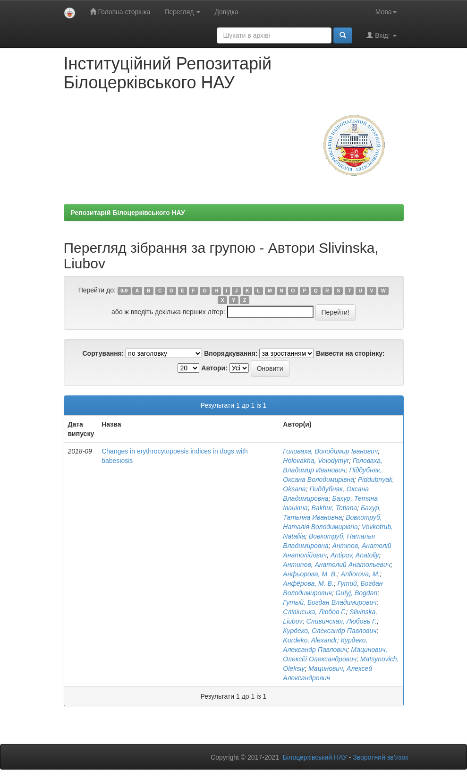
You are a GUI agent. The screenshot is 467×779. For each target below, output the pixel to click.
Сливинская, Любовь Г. (341, 621)
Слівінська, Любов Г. (314, 612)
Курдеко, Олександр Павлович (329, 630)
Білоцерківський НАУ (315, 757)
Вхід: (381, 35)
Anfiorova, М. (360, 574)
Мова (386, 12)
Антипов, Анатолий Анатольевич (337, 564)
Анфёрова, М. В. (308, 583)
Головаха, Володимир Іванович (330, 451)
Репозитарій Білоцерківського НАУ (128, 212)
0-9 (123, 290)
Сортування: (103, 353)
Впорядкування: (230, 353)
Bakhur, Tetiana (334, 508)
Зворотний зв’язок (380, 757)
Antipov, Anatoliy (355, 555)
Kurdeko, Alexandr (310, 640)
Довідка (226, 12)
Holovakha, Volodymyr (316, 460)
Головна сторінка (120, 12)
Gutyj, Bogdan (356, 593)
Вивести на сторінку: (350, 353)
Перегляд (182, 12)
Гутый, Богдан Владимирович (329, 602)
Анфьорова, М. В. (310, 574)
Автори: (214, 368)
